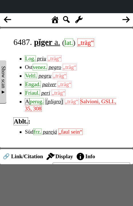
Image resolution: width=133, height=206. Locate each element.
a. (47, 42)
